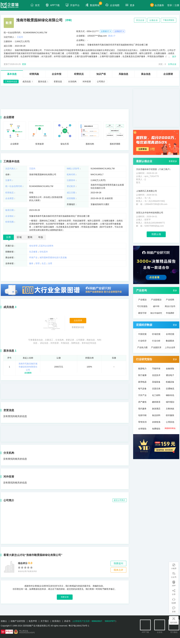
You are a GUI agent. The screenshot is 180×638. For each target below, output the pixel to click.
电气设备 (142, 388)
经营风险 (34, 74)
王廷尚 (20, 37)
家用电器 (142, 382)
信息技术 (156, 375)
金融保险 (170, 368)
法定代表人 (10, 168)
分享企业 (172, 64)
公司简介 (8, 500)
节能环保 (156, 368)
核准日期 (9, 210)
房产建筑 (142, 402)
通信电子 (170, 375)
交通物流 (170, 388)
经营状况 (79, 74)
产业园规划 (156, 299)
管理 (37, 263)
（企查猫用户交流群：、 (87, 621)
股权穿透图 (115, 144)
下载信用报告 (168, 20)
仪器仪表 (156, 388)
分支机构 (8, 452)
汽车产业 (142, 395)
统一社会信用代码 (13, 186)
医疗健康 (142, 375)
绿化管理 (33, 246)
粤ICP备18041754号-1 (78, 625)
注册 (176, 5)
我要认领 (156, 234)
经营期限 (71, 198)
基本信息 (12, 74)
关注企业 (140, 20)
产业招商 (170, 299)
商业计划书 (170, 306)
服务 (31, 263)
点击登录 (78, 320)
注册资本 (71, 180)
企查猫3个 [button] (105, 31)
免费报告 (156, 428)
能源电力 (142, 368)
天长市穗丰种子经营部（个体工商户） (154, 169)
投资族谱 (39, 144)
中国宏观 (142, 334)
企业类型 (9, 198)
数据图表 (170, 341)
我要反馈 (65, 597)
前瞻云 (4, 621)
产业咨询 (141, 290)
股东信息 (8, 350)
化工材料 (156, 395)
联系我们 (56, 621)
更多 (130, 5)
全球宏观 (170, 334)
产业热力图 (142, 347)
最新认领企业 (144, 161)
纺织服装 (170, 415)
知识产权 (101, 74)
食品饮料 (156, 415)
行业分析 (156, 341)
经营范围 (9, 222)
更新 (24, 64)
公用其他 (170, 422)
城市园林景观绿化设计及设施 (53, 257)
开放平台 (73, 5)
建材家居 (156, 402)
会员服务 (157, 5)
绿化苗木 (44, 251)
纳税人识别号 (73, 168)
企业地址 (9, 216)
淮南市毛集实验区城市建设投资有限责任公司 (28, 366)
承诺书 (67, 621)
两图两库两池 (170, 428)
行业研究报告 (144, 359)
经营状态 (9, 192)
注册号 (8, 180)
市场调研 (170, 313)
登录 (169, 5)
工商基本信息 (11, 161)
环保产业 (33, 257)
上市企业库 (170, 347)
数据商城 (94, 4)
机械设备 (170, 382)
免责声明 (33, 621)
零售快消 (142, 422)
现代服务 (142, 408)
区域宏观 (156, 334)
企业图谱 (168, 74)
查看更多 (173, 161)
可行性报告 (142, 306)
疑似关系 (65, 144)
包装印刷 (142, 415)
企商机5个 (119, 31)
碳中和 (156, 306)
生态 (44, 263)
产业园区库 (156, 347)
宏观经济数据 (144, 324)
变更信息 (8, 410)
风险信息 (123, 74)
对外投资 (8, 476)
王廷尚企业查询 (46, 246)
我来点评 (118, 570)
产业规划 (142, 299)
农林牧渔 (156, 422)
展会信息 (146, 74)
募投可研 (142, 313)
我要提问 (118, 563)
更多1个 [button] (112, 36)
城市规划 (170, 402)
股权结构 (90, 144)
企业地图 (112, 5)
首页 (35, 5)
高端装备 (156, 382)
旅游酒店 (156, 408)
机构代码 (71, 174)
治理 (50, 263)
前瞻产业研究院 (18, 621)
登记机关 (71, 186)
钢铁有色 (170, 395)
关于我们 (44, 621)
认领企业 (153, 20)
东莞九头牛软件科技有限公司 (149, 212)
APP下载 (53, 5)
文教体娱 (170, 408)
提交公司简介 (119, 500)
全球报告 (142, 428)
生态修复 (33, 251)
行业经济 (142, 341)
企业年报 (56, 74)
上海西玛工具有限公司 (146, 191)
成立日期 (71, 192)
